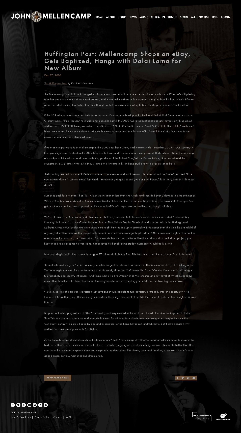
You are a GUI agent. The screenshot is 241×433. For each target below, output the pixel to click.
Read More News (58, 377)
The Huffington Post (55, 83)
